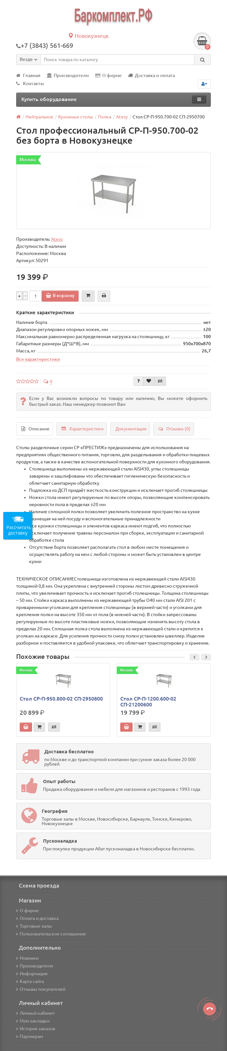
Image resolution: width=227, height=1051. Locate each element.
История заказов (35, 1028)
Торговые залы (34, 926)
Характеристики (82, 428)
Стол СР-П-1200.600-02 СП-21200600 (148, 701)
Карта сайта (30, 981)
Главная (28, 75)
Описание (35, 428)
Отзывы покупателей (40, 989)
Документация (130, 428)
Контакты (30, 83)
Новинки (27, 958)
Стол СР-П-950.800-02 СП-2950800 (61, 699)
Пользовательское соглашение (51, 933)
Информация (32, 973)
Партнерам (29, 1036)
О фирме (108, 75)
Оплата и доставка (37, 918)
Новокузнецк (88, 36)
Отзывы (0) (174, 428)
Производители (68, 75)
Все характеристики (38, 359)
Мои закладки (32, 1020)
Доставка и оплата (151, 75)
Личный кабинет (35, 1013)
